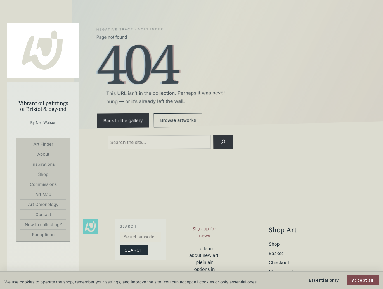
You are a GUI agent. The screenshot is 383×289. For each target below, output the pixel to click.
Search (134, 250)
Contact (43, 214)
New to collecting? (43, 224)
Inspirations (43, 164)
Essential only (324, 280)
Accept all (362, 280)
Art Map (43, 194)
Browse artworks (178, 120)
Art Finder (43, 144)
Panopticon (43, 234)
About (43, 154)
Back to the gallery (123, 121)
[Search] (223, 142)
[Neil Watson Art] (43, 50)
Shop (43, 174)
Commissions (43, 184)
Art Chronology (43, 204)
